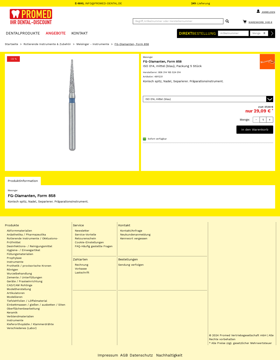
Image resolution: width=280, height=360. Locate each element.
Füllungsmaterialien (20, 254)
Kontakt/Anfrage (131, 230)
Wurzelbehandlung (19, 273)
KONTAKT (79, 33)
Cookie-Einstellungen (89, 242)
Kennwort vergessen (133, 238)
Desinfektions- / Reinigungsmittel (29, 246)
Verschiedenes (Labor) (22, 328)
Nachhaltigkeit (169, 355)
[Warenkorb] (258, 21)
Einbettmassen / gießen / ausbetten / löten (36, 304)
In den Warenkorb (254, 129)
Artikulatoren (16, 293)
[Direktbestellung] (272, 33)
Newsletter (82, 230)
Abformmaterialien (19, 230)
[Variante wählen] (208, 99)
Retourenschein (85, 238)
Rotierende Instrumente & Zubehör (47, 44)
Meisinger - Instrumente (92, 44)
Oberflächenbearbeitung (23, 308)
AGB (124, 355)
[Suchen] (227, 21)
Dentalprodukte (23, 33)
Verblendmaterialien (20, 316)
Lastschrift (82, 272)
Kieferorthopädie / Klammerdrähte (30, 324)
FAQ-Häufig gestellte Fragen (94, 246)
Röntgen (12, 269)
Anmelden (265, 11)
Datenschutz (141, 355)
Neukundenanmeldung (135, 234)
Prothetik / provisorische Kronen (29, 265)
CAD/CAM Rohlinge (19, 285)
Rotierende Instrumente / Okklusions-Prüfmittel (32, 240)
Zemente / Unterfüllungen (24, 277)
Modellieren (15, 296)
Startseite (11, 44)
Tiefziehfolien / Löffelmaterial (27, 300)
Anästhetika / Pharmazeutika (26, 234)
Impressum (108, 355)
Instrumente (15, 261)
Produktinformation (23, 182)
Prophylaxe (14, 257)
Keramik (12, 312)
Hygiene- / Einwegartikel (23, 250)
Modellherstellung (19, 289)
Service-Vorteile (85, 234)
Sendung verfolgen (131, 264)
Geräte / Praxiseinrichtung (24, 281)
